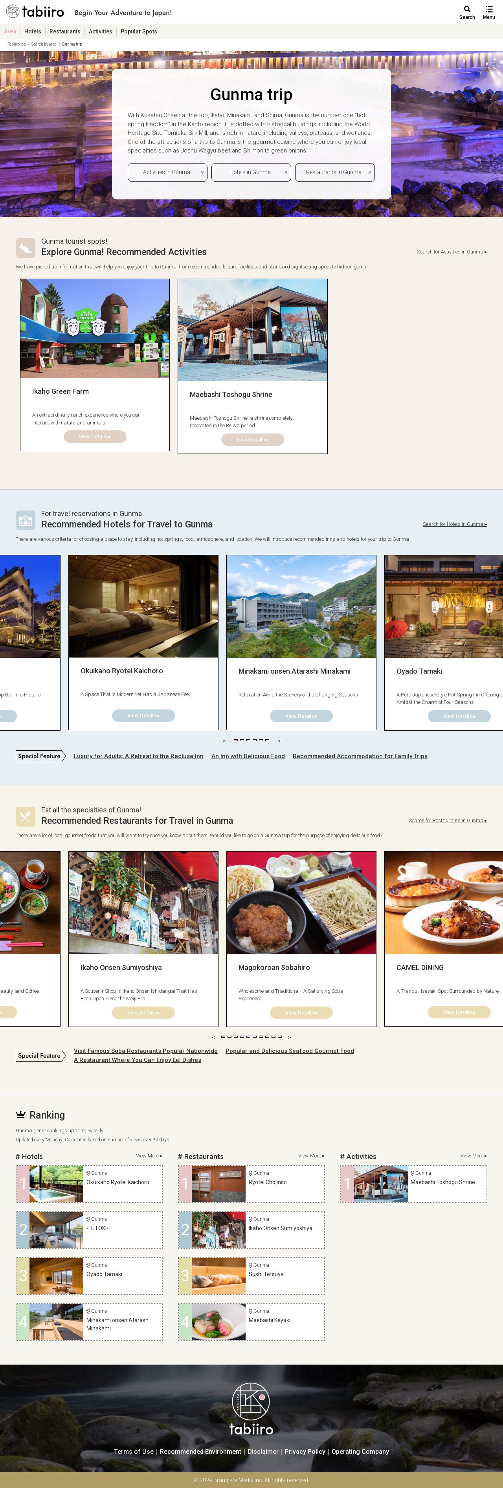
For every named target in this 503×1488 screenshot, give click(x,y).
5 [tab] (261, 740)
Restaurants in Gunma (334, 172)
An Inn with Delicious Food (248, 756)
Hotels (32, 31)
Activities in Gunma (166, 172)
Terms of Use (134, 1451)
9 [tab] (273, 1037)
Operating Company (360, 1451)
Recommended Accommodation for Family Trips (360, 756)
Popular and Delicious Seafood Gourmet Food (290, 1050)
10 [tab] (280, 1037)
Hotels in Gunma (250, 172)
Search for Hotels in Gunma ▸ (455, 524)
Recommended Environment (200, 1451)
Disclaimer (263, 1451)
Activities (100, 31)
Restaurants (65, 31)
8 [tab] (267, 1037)
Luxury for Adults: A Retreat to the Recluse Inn (139, 756)
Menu (489, 17)
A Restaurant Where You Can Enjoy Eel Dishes (137, 1060)
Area (10, 31)
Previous (224, 741)
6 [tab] (267, 740)
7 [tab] (261, 1037)
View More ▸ (149, 1156)
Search (467, 17)
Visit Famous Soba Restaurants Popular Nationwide (146, 1050)
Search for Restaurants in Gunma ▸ (448, 820)
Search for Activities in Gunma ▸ (452, 252)
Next (279, 741)
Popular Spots (139, 31)
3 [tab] (248, 740)
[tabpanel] (95, 365)
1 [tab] (236, 740)
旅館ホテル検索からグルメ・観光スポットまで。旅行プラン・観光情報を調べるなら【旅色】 (89, 14)
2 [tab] (242, 740)
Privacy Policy (305, 1451)
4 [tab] (255, 740)
